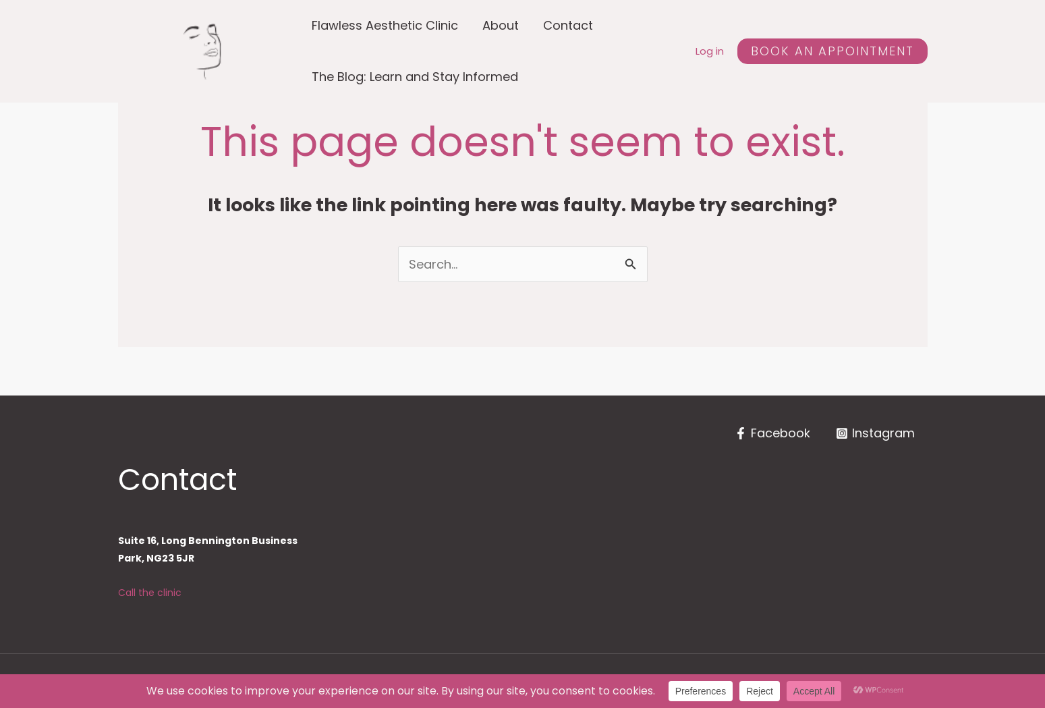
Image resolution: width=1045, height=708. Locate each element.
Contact (568, 25)
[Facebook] (772, 433)
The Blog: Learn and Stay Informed (415, 76)
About (500, 25)
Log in (710, 51)
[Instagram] (875, 433)
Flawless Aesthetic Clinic (385, 25)
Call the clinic (149, 592)
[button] (832, 51)
